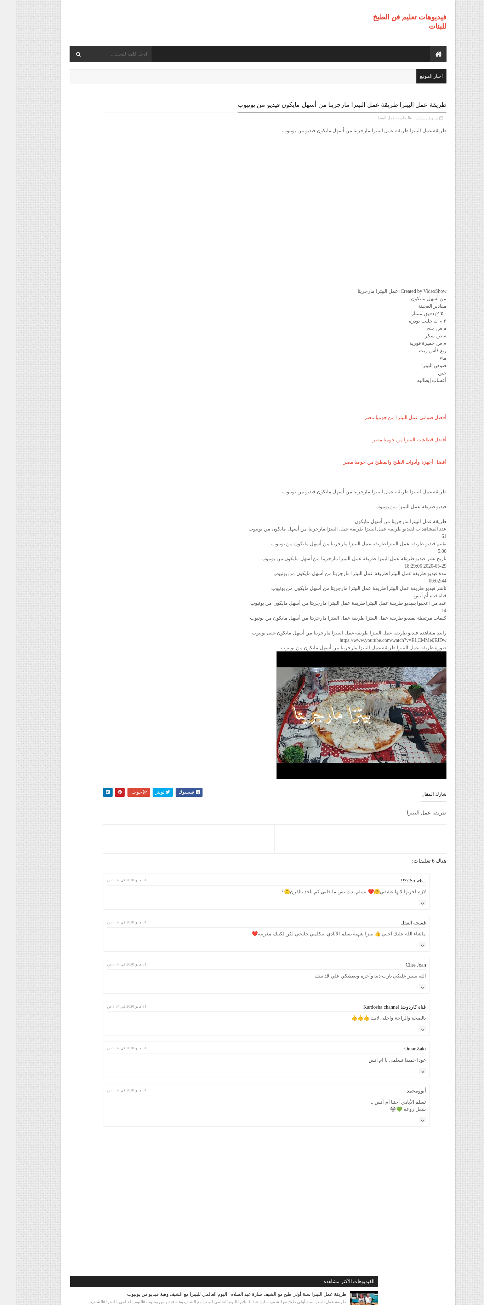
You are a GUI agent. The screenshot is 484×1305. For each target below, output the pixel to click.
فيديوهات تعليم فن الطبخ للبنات (377, 1295)
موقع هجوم (328, 1295)
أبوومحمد (400, 1090)
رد (406, 902)
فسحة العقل (397, 921)
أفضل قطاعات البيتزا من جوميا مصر (393, 439)
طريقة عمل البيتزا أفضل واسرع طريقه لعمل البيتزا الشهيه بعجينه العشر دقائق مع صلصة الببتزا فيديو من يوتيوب (95, 338)
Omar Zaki (399, 1048)
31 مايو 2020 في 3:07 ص (203, 879)
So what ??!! (397, 880)
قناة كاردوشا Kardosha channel (378, 1006)
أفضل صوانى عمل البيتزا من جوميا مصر (389, 416)
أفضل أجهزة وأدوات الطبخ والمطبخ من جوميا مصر (379, 461)
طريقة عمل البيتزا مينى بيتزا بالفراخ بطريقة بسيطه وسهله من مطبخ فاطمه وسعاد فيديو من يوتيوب (98, 466)
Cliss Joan (399, 964)
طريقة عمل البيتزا (375, 117)
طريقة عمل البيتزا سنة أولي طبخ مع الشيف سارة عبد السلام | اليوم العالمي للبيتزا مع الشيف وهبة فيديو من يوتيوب (98, 143)
